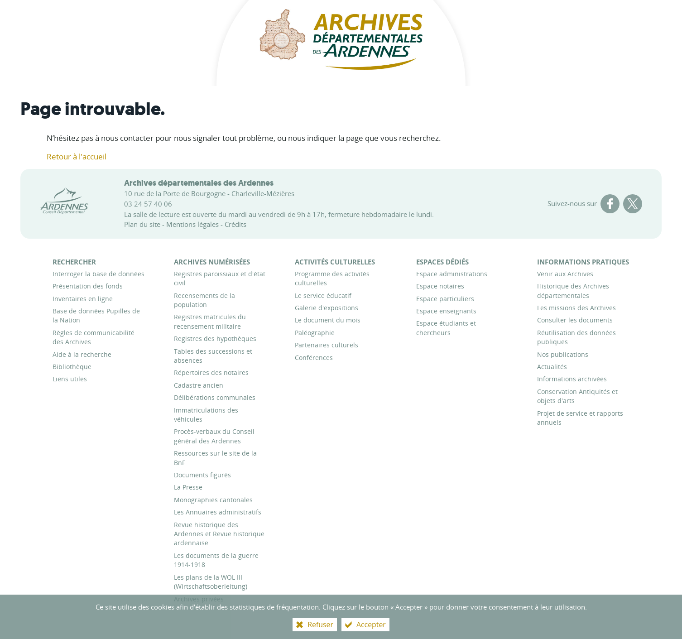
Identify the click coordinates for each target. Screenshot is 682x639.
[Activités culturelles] (335, 261)
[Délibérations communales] (214, 397)
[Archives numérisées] (212, 261)
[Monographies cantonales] (213, 499)
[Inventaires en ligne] (83, 298)
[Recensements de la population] (204, 300)
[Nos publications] (562, 354)
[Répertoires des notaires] (211, 372)
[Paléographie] (315, 332)
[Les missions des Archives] (576, 307)
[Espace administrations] (451, 273)
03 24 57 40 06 (148, 203)
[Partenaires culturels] (326, 345)
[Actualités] (552, 366)
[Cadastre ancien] (198, 385)
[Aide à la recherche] (82, 354)
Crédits (235, 224)
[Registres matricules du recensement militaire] (210, 321)
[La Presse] (188, 487)
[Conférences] (314, 357)
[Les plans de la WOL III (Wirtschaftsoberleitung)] (210, 582)
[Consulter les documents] (575, 320)
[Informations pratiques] (583, 261)
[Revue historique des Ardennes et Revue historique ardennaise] (219, 534)
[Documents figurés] (202, 475)
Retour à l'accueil (76, 156)
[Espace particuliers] (445, 298)
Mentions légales (192, 224)
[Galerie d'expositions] (326, 307)
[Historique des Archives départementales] (573, 290)
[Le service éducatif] (323, 295)
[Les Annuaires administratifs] (217, 512)
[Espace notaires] (440, 286)
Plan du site (142, 224)
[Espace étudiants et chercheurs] (446, 327)
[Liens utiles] (70, 379)
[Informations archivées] (572, 379)
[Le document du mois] (327, 320)
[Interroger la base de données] (98, 273)
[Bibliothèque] (72, 366)
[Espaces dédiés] (442, 261)
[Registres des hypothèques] (215, 338)
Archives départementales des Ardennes (199, 183)
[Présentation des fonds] (88, 286)
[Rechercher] (74, 261)
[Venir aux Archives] (565, 273)
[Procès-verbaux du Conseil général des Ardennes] (214, 436)
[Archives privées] (199, 599)
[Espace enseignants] (446, 311)
